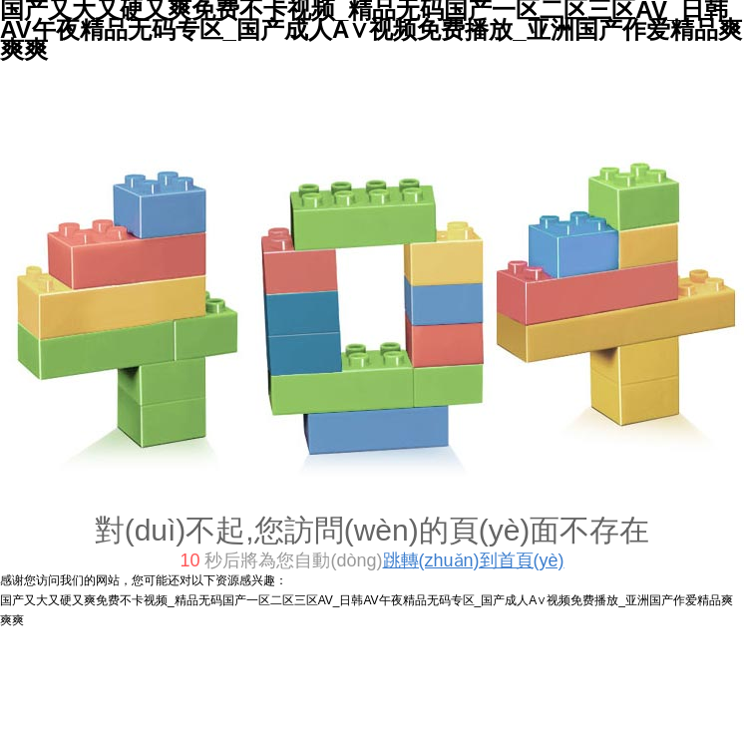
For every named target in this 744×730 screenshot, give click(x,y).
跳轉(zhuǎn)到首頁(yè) (473, 560)
